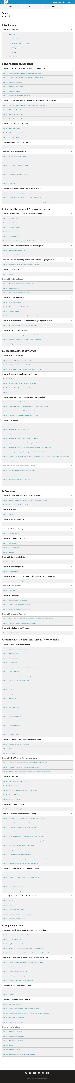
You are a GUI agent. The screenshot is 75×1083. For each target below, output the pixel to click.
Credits (59, 2)
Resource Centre (37, 1080)
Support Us (37, 1082)
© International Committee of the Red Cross (37, 1078)
